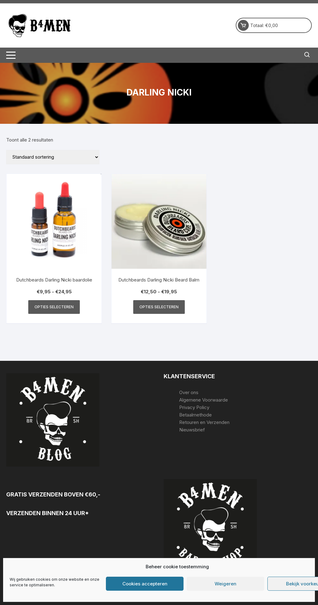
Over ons (188, 392)
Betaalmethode (195, 415)
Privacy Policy (194, 407)
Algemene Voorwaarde (203, 400)
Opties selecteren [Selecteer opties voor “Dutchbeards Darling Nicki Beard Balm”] (159, 307)
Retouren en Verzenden (204, 422)
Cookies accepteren (144, 584)
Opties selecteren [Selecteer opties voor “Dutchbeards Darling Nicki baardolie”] (54, 307)
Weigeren (225, 584)
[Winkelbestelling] (52, 157)
